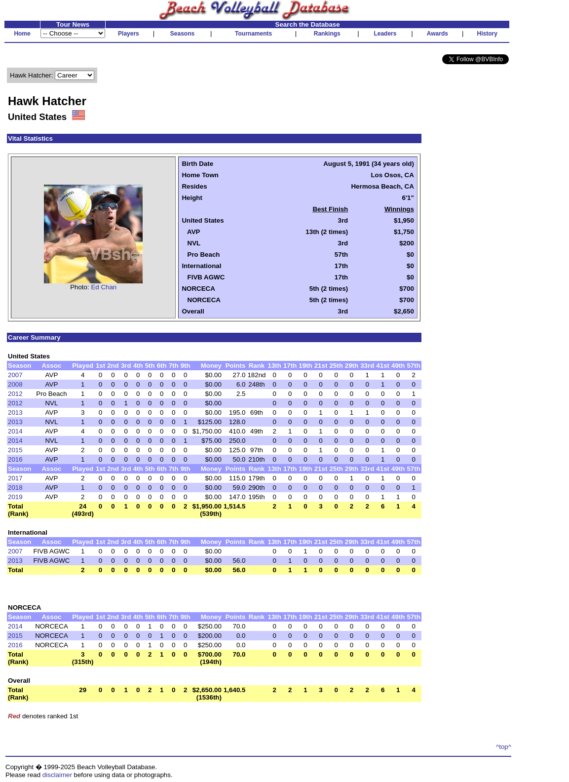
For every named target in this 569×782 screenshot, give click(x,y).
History (487, 33)
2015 (15, 450)
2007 (15, 375)
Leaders (385, 33)
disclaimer (57, 775)
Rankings (327, 33)
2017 (15, 478)
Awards (437, 33)
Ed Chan (103, 287)
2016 (15, 459)
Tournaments (253, 33)
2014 (15, 431)
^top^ (503, 746)
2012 (15, 393)
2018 (15, 487)
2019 (15, 497)
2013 (15, 412)
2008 (15, 384)
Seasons (182, 33)
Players (128, 33)
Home (22, 33)
